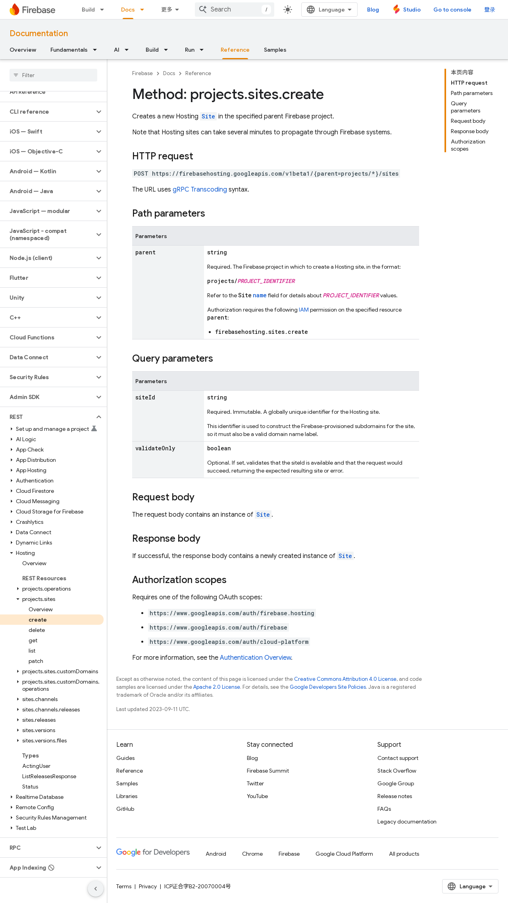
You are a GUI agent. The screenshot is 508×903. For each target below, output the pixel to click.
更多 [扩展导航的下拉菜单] (166, 9)
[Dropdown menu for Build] (104, 9)
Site (208, 116)
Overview (23, 49)
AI (116, 49)
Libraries (126, 796)
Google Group (395, 783)
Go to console (452, 9)
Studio (412, 9)
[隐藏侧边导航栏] (96, 889)
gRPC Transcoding (200, 190)
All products (404, 853)
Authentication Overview (255, 658)
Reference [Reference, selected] (235, 49)
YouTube (257, 796)
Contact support (397, 758)
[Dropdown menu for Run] (204, 49)
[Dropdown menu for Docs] (144, 9)
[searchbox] (53, 75)
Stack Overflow (396, 770)
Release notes (394, 796)
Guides (125, 758)
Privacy (148, 886)
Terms (123, 886)
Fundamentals (69, 49)
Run (189, 49)
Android (216, 853)
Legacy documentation (407, 821)
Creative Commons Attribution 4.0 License (345, 679)
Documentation (39, 34)
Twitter (255, 783)
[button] (47, 112)
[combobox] (234, 9)
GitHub (125, 808)
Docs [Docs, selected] (128, 9)
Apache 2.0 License (216, 687)
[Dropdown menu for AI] (129, 49)
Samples (275, 49)
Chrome (252, 853)
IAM (304, 309)
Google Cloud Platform (344, 853)
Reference (198, 73)
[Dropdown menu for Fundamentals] (97, 49)
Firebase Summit (268, 770)
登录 (489, 9)
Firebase (142, 73)
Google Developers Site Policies (328, 687)
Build (88, 9)
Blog (373, 9)
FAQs (384, 808)
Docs (169, 73)
